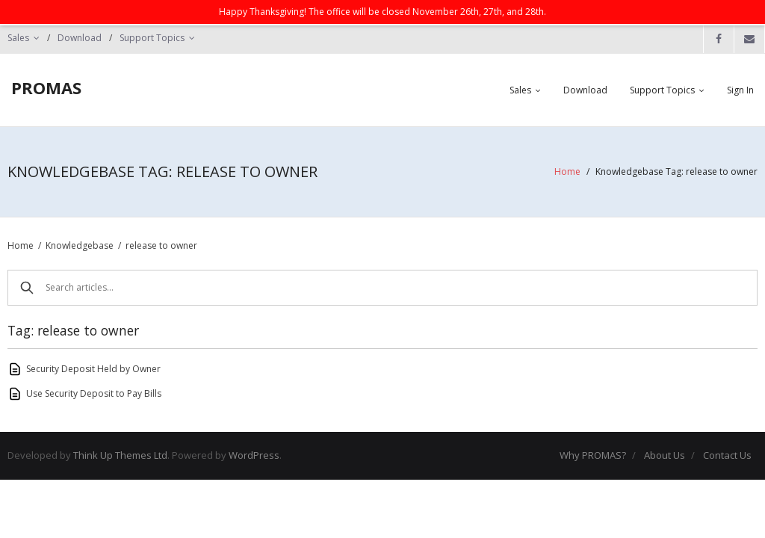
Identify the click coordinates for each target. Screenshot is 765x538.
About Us (664, 455)
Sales (18, 37)
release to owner (161, 245)
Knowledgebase (80, 245)
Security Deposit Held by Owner (93, 368)
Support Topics (152, 37)
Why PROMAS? (593, 455)
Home (567, 171)
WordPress (254, 455)
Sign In (740, 90)
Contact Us (727, 455)
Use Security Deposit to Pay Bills (93, 393)
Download (80, 37)
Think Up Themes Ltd (120, 455)
